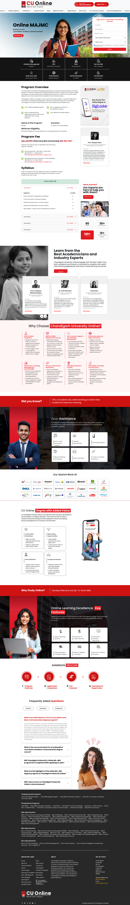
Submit (110, 49)
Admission (43, 709)
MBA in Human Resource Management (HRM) (35, 815)
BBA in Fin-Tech (55, 833)
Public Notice (40, 878)
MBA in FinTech (42, 822)
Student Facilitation (42, 871)
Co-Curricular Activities (96, 11)
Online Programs (13, 11)
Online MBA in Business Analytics (40, 806)
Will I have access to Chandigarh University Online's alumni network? (42, 783)
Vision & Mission (26, 866)
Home (23, 861)
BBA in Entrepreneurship (28, 831)
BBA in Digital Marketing (41, 833)
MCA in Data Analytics (68, 844)
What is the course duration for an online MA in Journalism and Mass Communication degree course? (43, 750)
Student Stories (26, 885)
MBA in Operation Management (81, 817)
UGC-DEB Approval (27, 875)
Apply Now (100, 4)
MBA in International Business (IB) (75, 815)
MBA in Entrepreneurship (95, 815)
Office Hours (83, 11)
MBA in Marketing (57, 815)
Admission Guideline (28, 873)
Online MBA (24, 806)
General (28, 709)
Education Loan (26, 882)
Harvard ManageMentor (114, 11)
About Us (24, 864)
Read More (86, 163)
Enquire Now (88, 197)
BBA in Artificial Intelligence (92, 833)
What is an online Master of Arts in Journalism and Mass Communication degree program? (45, 719)
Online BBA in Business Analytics (70, 797)
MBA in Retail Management (61, 817)
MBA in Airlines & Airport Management (44, 820)
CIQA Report (39, 868)
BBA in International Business (90, 831)
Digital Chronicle (58, 11)
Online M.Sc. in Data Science (93, 806)
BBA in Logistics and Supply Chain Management (54, 835)
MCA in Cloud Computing (29, 844)
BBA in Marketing (73, 831)
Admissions (26, 11)
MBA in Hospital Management (39, 819)
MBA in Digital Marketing (65, 820)
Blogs (48, 11)
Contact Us (39, 866)
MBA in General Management (58, 822)
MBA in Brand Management (30, 824)
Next (57, 317)
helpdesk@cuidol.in (102, 884)
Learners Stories (39, 11)
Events (23, 868)
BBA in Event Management (45, 836)
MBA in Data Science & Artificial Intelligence (88, 820)
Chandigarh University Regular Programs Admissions (41, 883)
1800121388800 (100, 880)
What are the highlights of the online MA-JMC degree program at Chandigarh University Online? (45, 773)
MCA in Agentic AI (34, 845)
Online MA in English (76, 808)
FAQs (37, 861)
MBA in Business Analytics (77, 822)
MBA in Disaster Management (97, 822)
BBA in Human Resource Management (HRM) (52, 831)
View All (60, 272)
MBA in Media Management (78, 819)
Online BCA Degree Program (30, 797)
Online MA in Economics (92, 808)
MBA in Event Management (58, 819)
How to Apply (25, 871)
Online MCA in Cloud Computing (72, 806)
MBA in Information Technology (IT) (39, 817)
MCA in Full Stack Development (49, 844)
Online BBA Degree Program (49, 797)
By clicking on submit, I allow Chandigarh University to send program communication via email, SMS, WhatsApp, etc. (110, 46)
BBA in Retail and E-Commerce (72, 833)
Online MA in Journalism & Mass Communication (52, 808)
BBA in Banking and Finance (65, 836)
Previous (53, 317)
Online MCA (56, 806)
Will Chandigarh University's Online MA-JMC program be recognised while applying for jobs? (44, 762)
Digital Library (72, 11)
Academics (60, 709)
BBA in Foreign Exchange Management (84, 835)
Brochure (19, 36)
